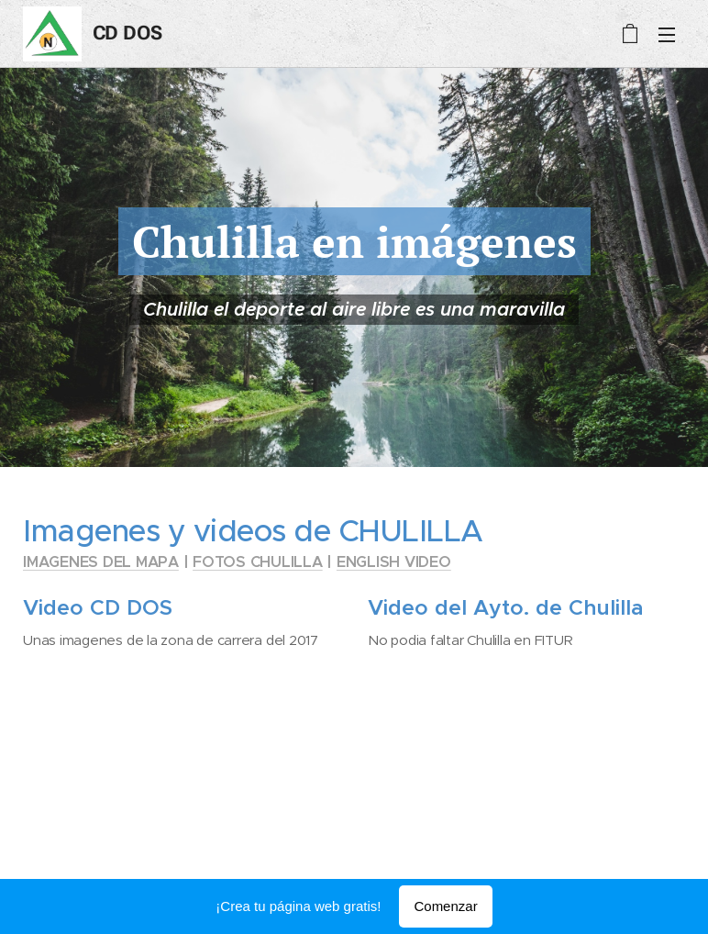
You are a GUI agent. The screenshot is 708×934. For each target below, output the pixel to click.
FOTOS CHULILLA (258, 562)
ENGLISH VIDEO (394, 562)
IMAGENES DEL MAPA (101, 562)
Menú (666, 35)
